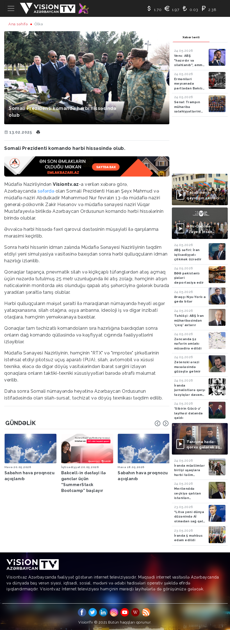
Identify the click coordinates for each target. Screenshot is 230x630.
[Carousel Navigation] (161, 423)
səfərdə (46, 191)
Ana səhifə (18, 24)
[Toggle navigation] (11, 8)
